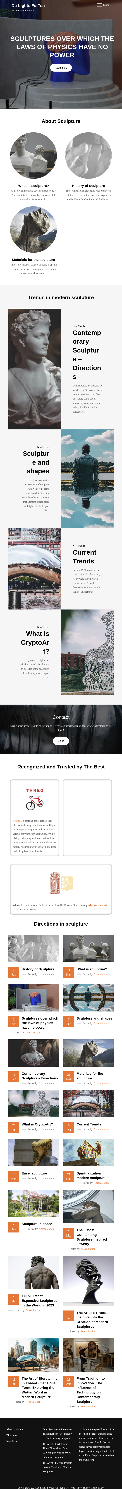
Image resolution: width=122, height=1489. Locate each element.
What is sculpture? (33, 186)
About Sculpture (14, 1429)
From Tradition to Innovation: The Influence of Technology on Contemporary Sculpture (58, 1433)
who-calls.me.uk (98, 905)
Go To (61, 741)
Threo (16, 820)
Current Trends (89, 1124)
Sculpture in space (37, 1224)
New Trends (79, 326)
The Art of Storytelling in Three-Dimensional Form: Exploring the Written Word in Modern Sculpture (39, 1388)
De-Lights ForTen (28, 5)
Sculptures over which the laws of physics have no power (62, 47)
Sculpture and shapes (36, 462)
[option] (61, 54)
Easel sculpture (34, 1173)
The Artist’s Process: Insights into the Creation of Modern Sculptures (57, 1467)
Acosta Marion (46, 974)
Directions (11, 1435)
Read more (61, 67)
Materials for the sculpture (33, 260)
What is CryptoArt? (35, 642)
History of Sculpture (88, 186)
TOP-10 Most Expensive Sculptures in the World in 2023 (39, 1300)
